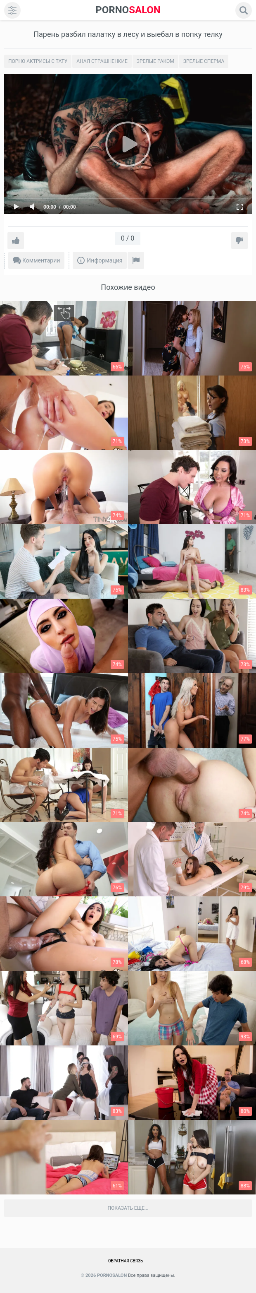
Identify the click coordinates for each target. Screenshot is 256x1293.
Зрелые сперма (203, 61)
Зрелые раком (155, 61)
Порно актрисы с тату (37, 61)
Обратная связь (125, 1261)
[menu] (12, 10)
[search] (243, 10)
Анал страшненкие (102, 61)
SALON (128, 10)
